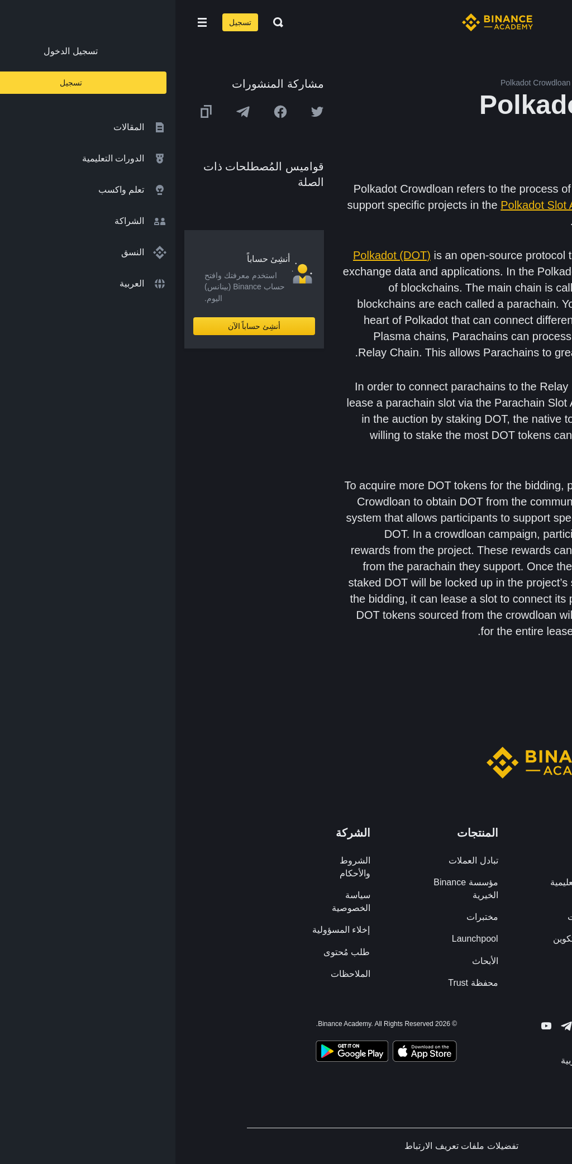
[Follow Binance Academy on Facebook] (431, 1026)
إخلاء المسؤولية (165, 929)
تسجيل (65, 22)
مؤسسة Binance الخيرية (290, 888)
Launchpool (300, 938)
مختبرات (307, 917)
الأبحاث (310, 961)
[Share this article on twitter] (142, 111)
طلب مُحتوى (171, 952)
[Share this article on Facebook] (105, 111)
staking (415, 189)
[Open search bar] (99, 22)
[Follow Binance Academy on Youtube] (370, 1025)
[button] (27, 22)
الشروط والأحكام (179, 867)
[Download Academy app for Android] (176, 1053)
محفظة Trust (297, 983)
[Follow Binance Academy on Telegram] (391, 1026)
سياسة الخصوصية (175, 901)
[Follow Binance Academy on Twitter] (411, 1026)
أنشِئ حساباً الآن (79, 326)
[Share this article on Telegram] (67, 111)
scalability (538, 352)
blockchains (521, 255)
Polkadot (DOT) (216, 255)
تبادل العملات (297, 860)
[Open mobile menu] (26, 22)
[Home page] (322, 22)
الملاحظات (175, 974)
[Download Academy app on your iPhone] (249, 1053)
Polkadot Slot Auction (378, 205)
